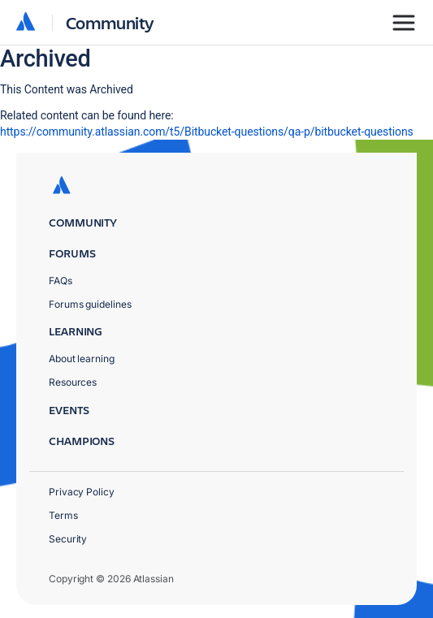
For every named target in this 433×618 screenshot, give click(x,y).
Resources (73, 382)
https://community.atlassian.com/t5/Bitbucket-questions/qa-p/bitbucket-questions (207, 131)
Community (110, 22)
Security (68, 539)
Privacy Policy (82, 492)
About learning (82, 358)
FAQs (60, 280)
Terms (63, 515)
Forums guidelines (90, 304)
